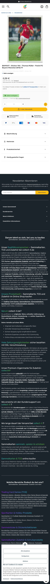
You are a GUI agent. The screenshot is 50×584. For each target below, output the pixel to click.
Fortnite (33, 532)
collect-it (5, 404)
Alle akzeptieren (25, 551)
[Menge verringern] (4, 104)
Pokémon (42, 265)
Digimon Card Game (36, 501)
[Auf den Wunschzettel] (45, 104)
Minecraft (40, 532)
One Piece (16, 268)
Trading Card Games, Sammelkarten (17, 301)
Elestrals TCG (22, 505)
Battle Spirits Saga (40, 505)
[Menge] (14, 104)
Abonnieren (42, 192)
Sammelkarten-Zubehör (10, 270)
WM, (28, 530)
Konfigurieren (25, 556)
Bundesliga (5, 530)
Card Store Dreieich (37, 282)
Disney (8, 535)
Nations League (12, 532)
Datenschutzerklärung (34, 184)
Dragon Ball (15, 535)
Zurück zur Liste (6, 12)
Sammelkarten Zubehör (19, 261)
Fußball (15, 516)
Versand (16, 80)
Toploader (38, 543)
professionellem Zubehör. (24, 304)
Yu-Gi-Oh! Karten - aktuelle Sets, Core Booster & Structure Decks (24, 497)
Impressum (6, 578)
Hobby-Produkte (7, 520)
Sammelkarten (34, 253)
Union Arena (13, 505)
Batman (28, 535)
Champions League (17, 530)
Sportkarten (32, 268)
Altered (30, 505)
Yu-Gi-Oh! (4, 268)
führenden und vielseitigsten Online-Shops (29, 259)
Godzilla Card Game (32, 503)
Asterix (22, 535)
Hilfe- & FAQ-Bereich (38, 412)
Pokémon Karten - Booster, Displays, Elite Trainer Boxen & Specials (24, 495)
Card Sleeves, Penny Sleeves (11, 543)
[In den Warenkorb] (25, 109)
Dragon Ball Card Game (9, 503)
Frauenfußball (36, 530)
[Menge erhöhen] (23, 104)
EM (25, 530)
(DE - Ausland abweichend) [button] (23, 98)
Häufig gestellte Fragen (14, 157)
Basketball (22, 516)
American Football (33, 516)
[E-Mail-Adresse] (18, 192)
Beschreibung (10, 134)
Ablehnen (25, 561)
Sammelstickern (37, 301)
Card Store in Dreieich (30, 416)
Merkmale (9, 141)
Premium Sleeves (28, 543)
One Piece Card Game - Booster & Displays (16, 499)
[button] (3, 6)
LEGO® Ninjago (24, 532)
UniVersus (21, 503)
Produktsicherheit (12, 149)
